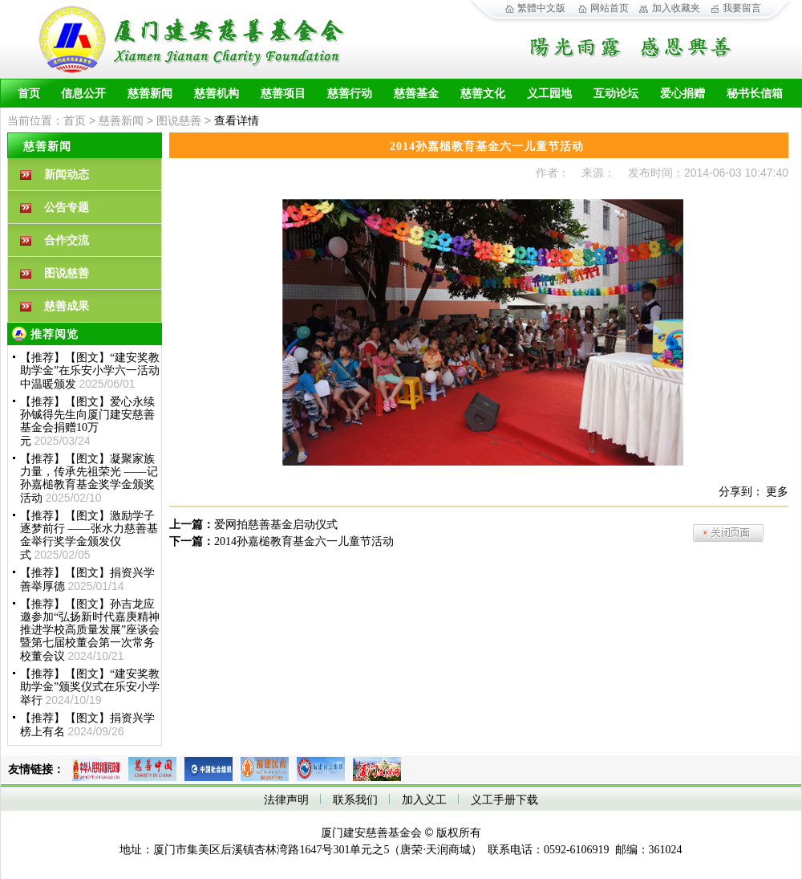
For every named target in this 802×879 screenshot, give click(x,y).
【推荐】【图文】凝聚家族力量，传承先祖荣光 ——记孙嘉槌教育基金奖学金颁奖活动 (89, 478)
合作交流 (66, 240)
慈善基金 (416, 93)
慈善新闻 (150, 93)
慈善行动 (349, 93)
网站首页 (609, 8)
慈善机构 (216, 93)
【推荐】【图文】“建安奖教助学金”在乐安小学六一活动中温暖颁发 (90, 371)
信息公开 (83, 93)
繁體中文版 (541, 8)
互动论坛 (615, 93)
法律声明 (286, 800)
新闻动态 (66, 175)
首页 (29, 93)
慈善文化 (482, 93)
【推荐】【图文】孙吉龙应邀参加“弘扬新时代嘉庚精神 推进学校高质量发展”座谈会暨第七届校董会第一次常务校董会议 (90, 630)
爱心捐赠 (682, 93)
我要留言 (742, 8)
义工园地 (549, 93)
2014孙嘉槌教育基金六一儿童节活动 (304, 541)
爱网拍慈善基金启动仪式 (276, 525)
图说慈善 (178, 120)
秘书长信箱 (755, 93)
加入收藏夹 (676, 8)
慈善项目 (283, 93)
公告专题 (66, 207)
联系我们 (355, 800)
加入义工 (424, 800)
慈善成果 (66, 306)
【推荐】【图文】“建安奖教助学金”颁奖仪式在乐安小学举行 (90, 687)
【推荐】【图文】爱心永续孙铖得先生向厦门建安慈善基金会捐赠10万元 (87, 421)
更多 (777, 492)
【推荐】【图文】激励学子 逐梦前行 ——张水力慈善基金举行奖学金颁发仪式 (89, 535)
